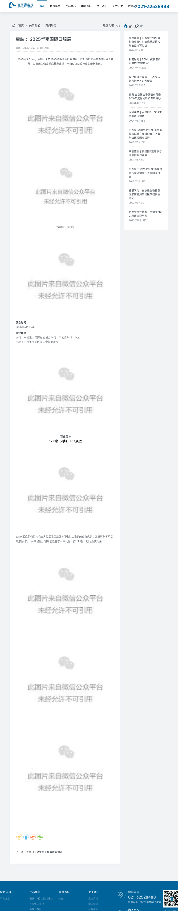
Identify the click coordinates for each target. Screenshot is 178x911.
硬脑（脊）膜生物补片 (41, 898)
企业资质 (92, 903)
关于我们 (102, 6)
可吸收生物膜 (36, 903)
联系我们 (133, 6)
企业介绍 (92, 898)
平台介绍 (5, 898)
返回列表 (111, 26)
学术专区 (86, 6)
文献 (60, 898)
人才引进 (117, 6)
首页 (42, 6)
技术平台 (55, 6)
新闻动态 (48, 25)
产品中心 (71, 6)
